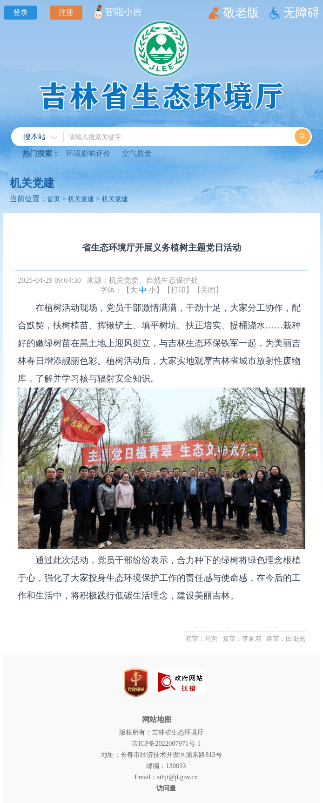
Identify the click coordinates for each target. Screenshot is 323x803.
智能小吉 (123, 12)
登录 (20, 12)
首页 (53, 199)
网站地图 (157, 719)
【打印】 (178, 290)
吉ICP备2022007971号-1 (166, 743)
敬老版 (241, 13)
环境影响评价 (88, 153)
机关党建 (32, 183)
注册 (66, 12)
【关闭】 (208, 290)
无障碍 (301, 13)
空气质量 (137, 153)
